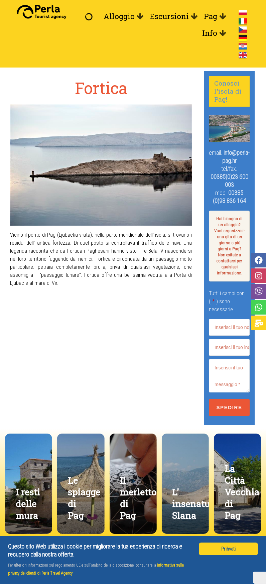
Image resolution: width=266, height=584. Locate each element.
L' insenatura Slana (195, 503)
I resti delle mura (28, 503)
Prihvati (228, 549)
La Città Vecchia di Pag (242, 492)
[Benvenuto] (90, 16)
